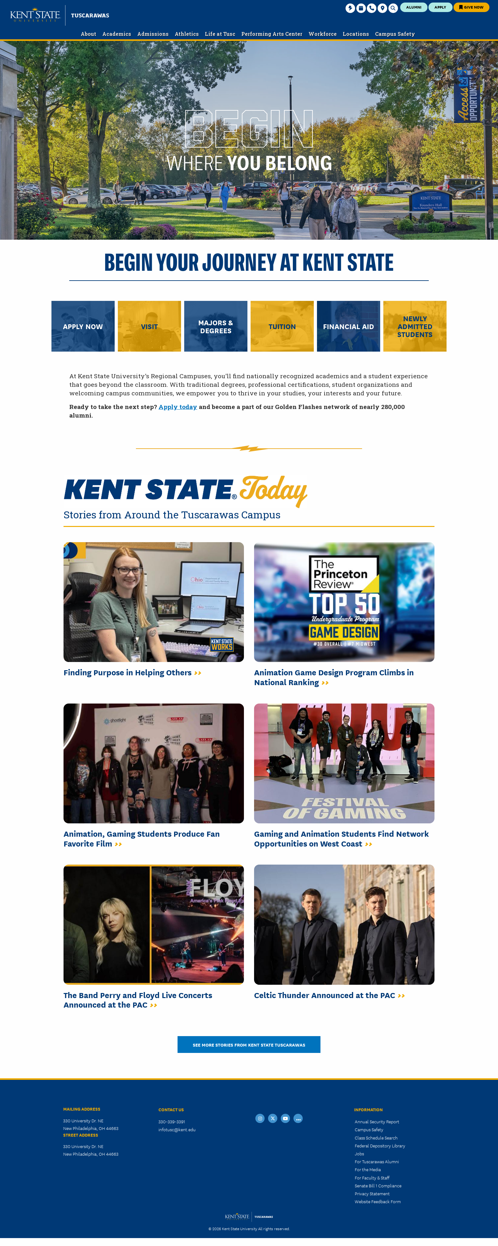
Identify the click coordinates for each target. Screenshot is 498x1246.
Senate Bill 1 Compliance (378, 1185)
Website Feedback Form (378, 1201)
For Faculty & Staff (372, 1177)
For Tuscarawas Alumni (377, 1161)
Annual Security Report (377, 1121)
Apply (440, 6)
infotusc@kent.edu (177, 1129)
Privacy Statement (372, 1193)
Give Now (471, 6)
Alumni (413, 6)
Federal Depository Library (380, 1145)
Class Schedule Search (376, 1137)
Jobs (359, 1153)
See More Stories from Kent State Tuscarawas (249, 1044)
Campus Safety (369, 1129)
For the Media (368, 1169)
